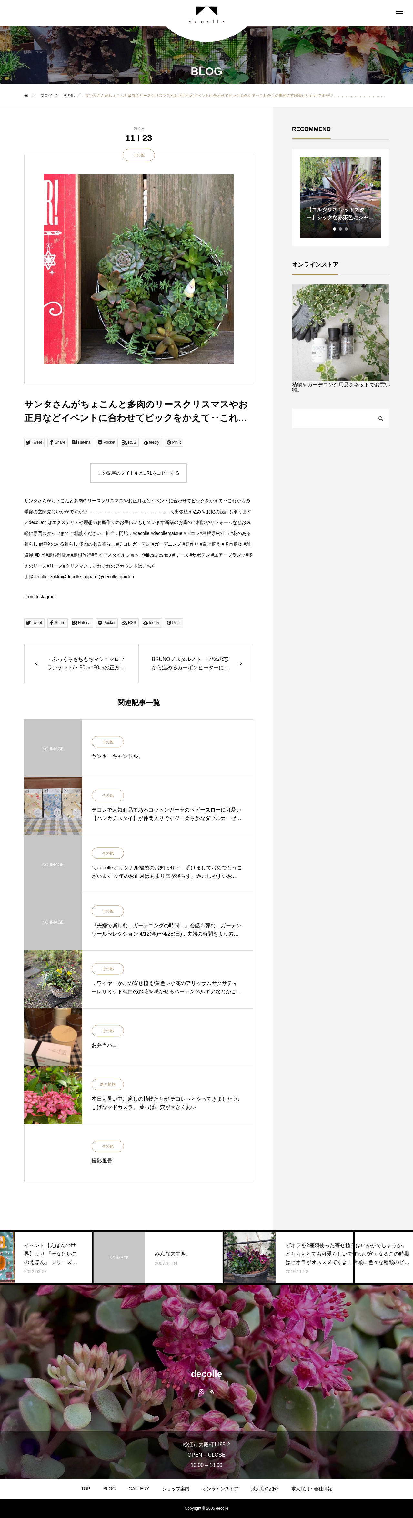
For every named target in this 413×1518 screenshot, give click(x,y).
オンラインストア (220, 1488)
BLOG (109, 1488)
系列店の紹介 (264, 1488)
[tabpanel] (340, 197)
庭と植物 (108, 1084)
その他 (139, 155)
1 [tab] (335, 229)
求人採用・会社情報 (311, 1488)
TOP (85, 1488)
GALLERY (139, 1488)
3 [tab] (346, 229)
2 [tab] (341, 229)
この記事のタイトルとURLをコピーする (138, 473)
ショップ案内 (175, 1488)
